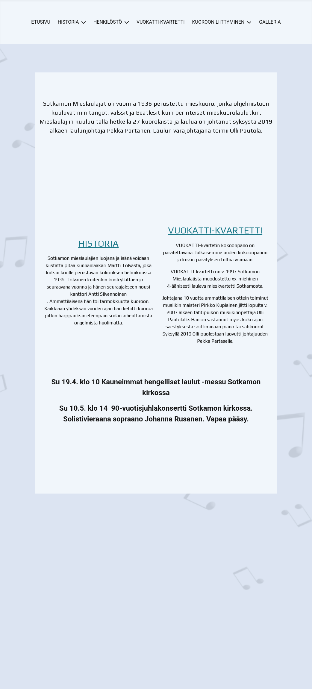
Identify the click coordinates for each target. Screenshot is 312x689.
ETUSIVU (40, 22)
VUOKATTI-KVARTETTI (161, 22)
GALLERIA (270, 22)
